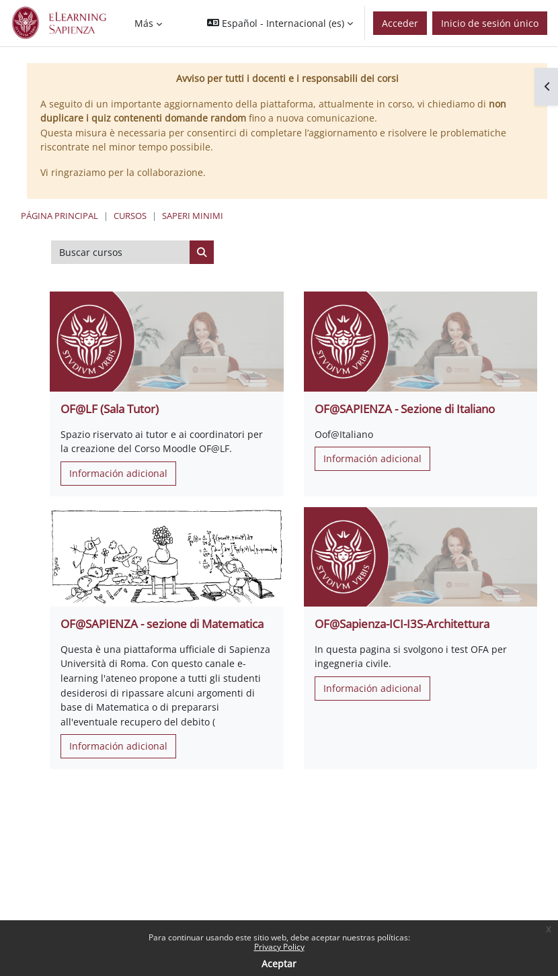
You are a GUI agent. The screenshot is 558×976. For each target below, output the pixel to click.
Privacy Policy (279, 946)
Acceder (400, 23)
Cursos (130, 216)
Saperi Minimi (192, 216)
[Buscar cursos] (120, 252)
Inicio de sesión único (490, 23)
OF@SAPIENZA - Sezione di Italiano (405, 408)
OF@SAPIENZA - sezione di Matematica (162, 623)
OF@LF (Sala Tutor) (110, 408)
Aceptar (279, 963)
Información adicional (118, 473)
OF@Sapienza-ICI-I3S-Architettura (402, 623)
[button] (280, 23)
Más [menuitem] (143, 23)
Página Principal (59, 216)
